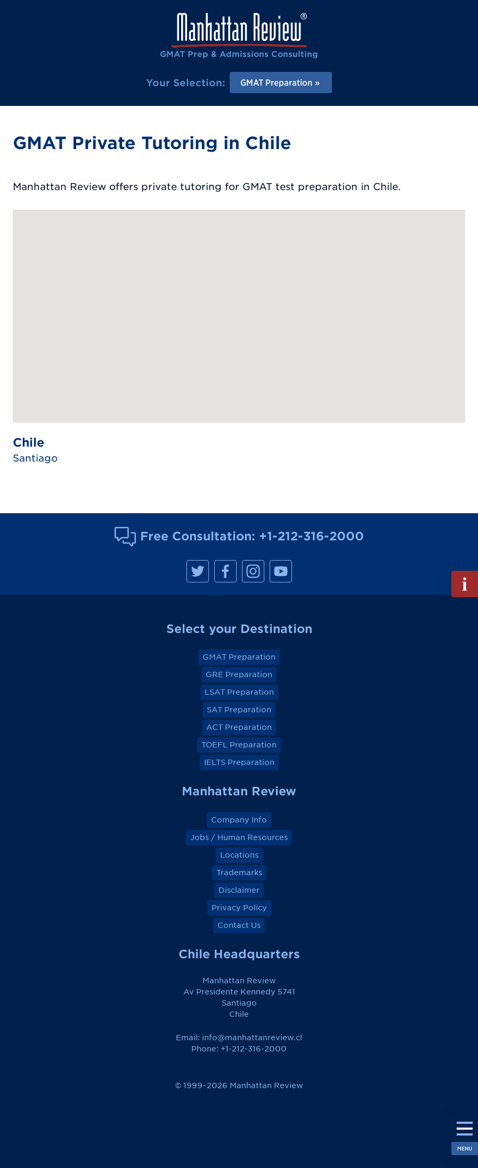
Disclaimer (239, 890)
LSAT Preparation (239, 692)
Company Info (239, 820)
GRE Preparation (239, 674)
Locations (239, 855)
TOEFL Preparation (239, 745)
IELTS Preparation (239, 762)
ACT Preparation (239, 727)
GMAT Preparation (239, 657)
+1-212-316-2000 (311, 535)
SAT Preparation (239, 709)
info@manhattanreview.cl (252, 1037)
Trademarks (239, 872)
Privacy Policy (239, 907)
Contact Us (239, 925)
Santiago (35, 458)
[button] (239, 306)
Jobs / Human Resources (239, 837)
